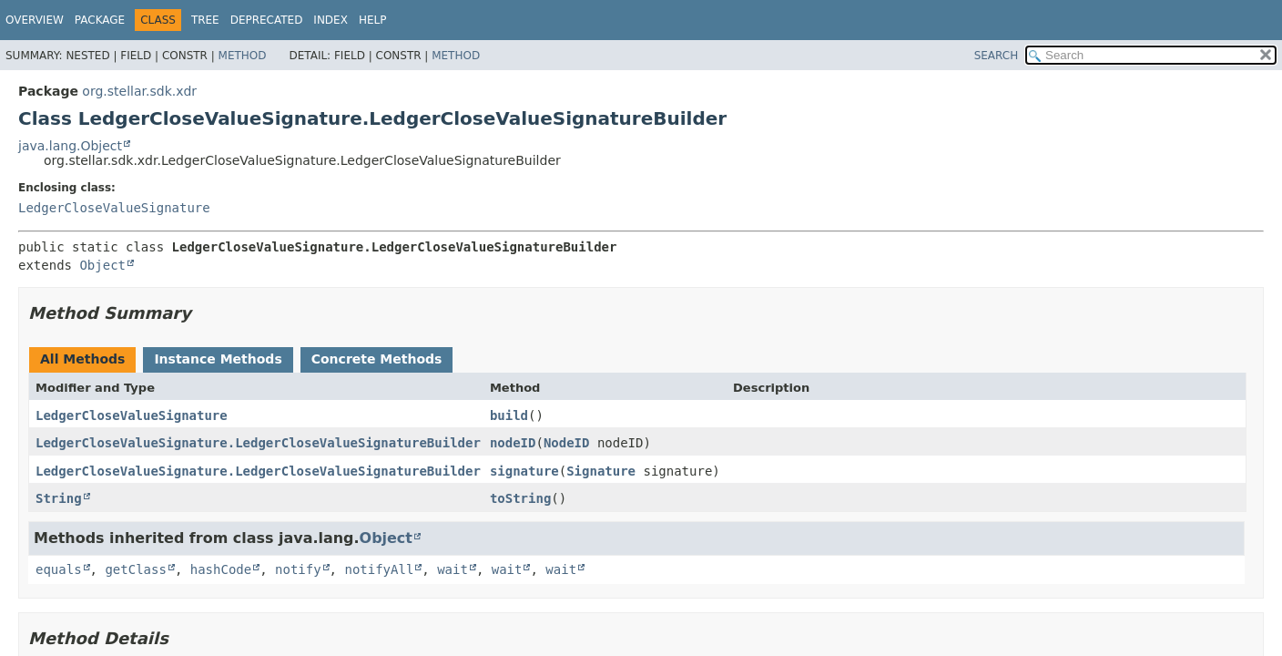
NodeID (567, 443)
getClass (135, 569)
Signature (601, 471)
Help (373, 20)
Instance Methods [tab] (217, 359)
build (509, 415)
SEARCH (996, 55)
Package (100, 20)
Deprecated (266, 20)
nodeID (513, 443)
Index (330, 20)
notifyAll (378, 569)
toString (520, 498)
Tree (205, 20)
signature (524, 471)
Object (102, 265)
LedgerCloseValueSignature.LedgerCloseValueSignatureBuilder (258, 443)
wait (452, 569)
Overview (34, 20)
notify (298, 569)
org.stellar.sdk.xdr (139, 91)
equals (59, 569)
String (59, 498)
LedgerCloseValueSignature (114, 207)
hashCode (220, 569)
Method (243, 55)
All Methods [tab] (82, 359)
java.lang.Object (70, 145)
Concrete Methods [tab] (377, 359)
